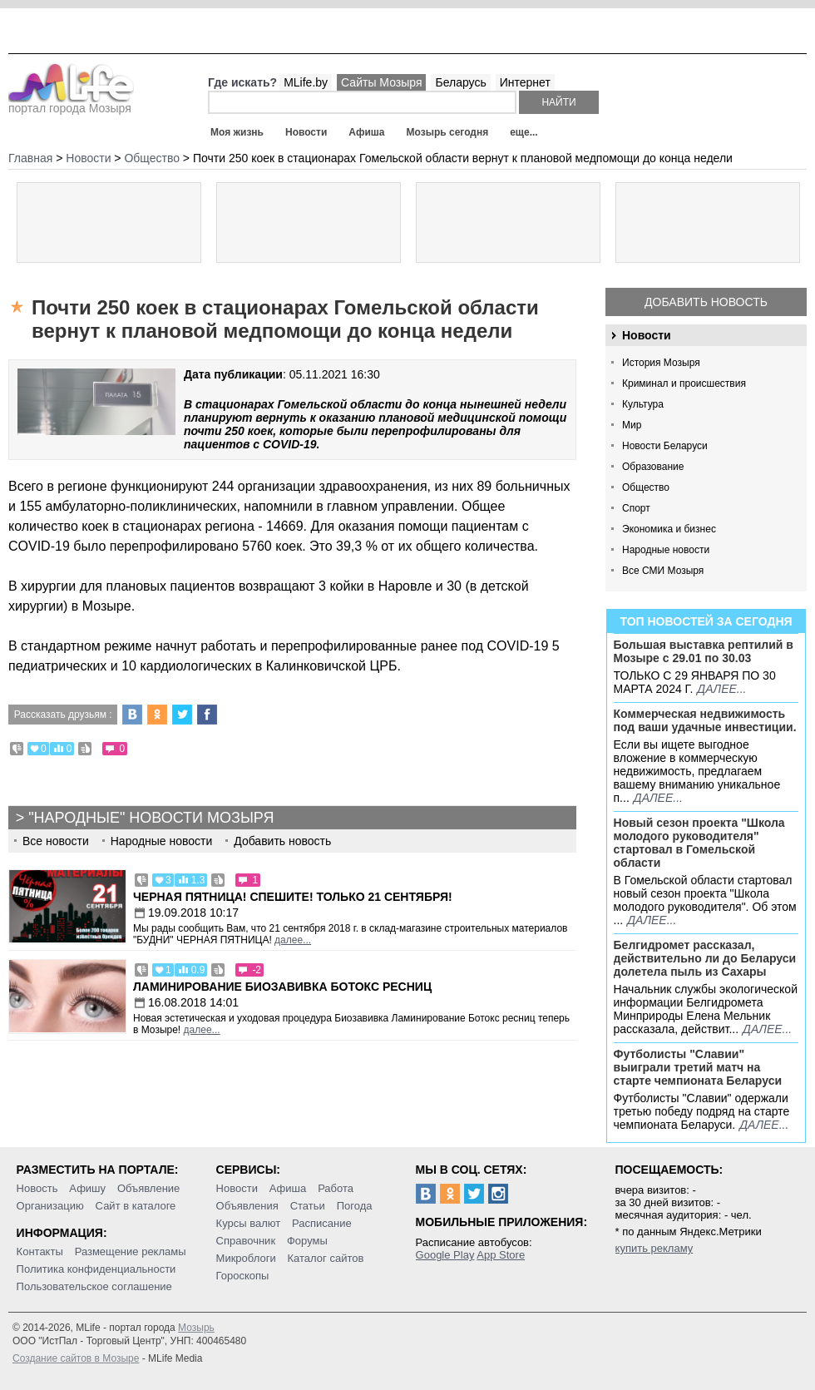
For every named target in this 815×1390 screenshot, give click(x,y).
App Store (501, 1255)
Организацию (50, 1206)
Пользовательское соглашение (94, 1286)
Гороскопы (242, 1275)
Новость (37, 1188)
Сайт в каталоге (136, 1206)
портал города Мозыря (71, 103)
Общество (645, 487)
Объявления (247, 1206)
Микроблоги (246, 1258)
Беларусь (460, 82)
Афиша (366, 132)
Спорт (636, 508)
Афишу (87, 1188)
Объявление (148, 1188)
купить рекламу (654, 1248)
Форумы (307, 1240)
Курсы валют (248, 1223)
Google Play (445, 1255)
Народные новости (665, 550)
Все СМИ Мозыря (663, 570)
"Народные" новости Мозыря (151, 817)
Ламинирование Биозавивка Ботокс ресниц (282, 986)
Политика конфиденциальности (96, 1269)
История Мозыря (661, 363)
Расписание (322, 1223)
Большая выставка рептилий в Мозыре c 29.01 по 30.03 (703, 651)
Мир (631, 425)
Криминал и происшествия (684, 383)
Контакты (40, 1251)
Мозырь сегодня (448, 132)
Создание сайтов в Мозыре (75, 1358)
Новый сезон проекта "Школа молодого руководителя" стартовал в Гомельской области (699, 842)
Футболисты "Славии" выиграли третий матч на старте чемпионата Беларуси (698, 1067)
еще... (523, 132)
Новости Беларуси (665, 446)
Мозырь (196, 1327)
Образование (653, 466)
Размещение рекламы (130, 1251)
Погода (355, 1206)
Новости (306, 132)
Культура (643, 404)
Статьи (307, 1206)
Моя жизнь (237, 132)
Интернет (525, 82)
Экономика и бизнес (669, 529)
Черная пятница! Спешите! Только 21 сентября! (292, 896)
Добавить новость (706, 302)
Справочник (246, 1240)
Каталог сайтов (326, 1258)
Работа (335, 1188)
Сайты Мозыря (381, 82)
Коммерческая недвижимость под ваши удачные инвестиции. (705, 720)
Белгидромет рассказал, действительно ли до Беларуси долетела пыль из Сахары (705, 958)
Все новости (55, 841)
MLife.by (306, 82)
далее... (721, 688)
